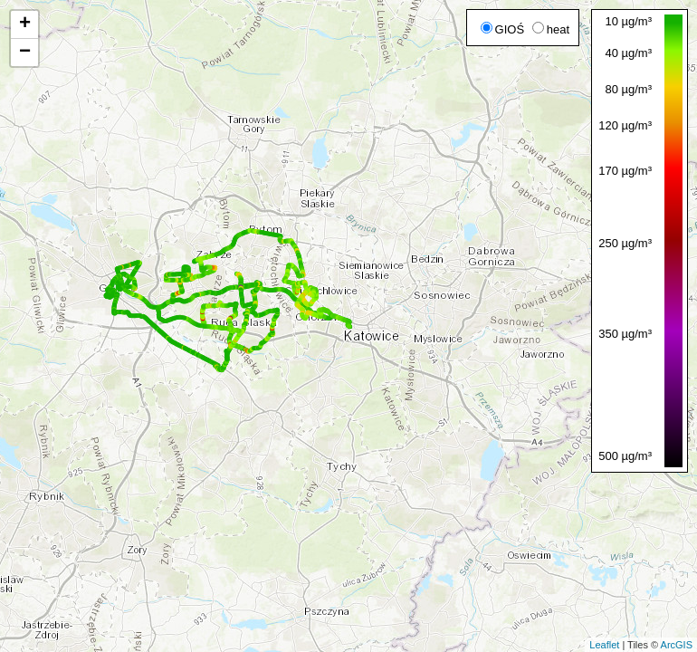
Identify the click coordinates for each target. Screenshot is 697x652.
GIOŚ (503, 29)
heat (550, 29)
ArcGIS (676, 644)
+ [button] (25, 24)
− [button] (25, 52)
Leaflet (604, 644)
